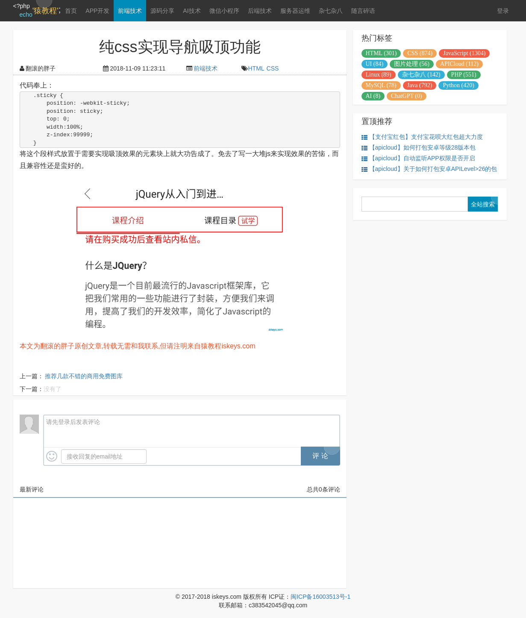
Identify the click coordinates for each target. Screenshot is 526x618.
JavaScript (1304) (464, 53)
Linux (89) (378, 74)
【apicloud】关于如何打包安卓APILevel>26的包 (429, 169)
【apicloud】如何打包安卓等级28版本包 (418, 147)
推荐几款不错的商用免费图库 (84, 376)
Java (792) (419, 85)
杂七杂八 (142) (421, 74)
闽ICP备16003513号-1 (320, 596)
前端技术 (130, 10)
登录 (503, 10)
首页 (71, 10)
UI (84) (375, 64)
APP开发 (97, 10)
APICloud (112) (459, 64)
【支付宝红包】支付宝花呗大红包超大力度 (422, 137)
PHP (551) (463, 74)
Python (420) (458, 85)
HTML (256, 68)
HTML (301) (381, 53)
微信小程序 (224, 10)
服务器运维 (295, 10)
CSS (273, 68)
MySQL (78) (381, 85)
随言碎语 (363, 10)
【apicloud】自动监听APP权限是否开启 (418, 158)
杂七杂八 (331, 10)
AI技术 (191, 10)
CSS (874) (419, 53)
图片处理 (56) (411, 64)
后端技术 (260, 10)
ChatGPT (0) (406, 96)
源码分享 (162, 10)
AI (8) (373, 96)
